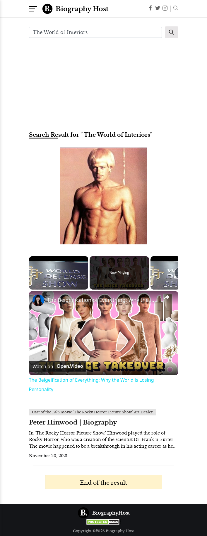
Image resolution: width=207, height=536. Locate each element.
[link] (38, 300)
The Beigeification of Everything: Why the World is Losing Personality (102, 299)
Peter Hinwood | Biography (73, 422)
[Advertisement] (103, 84)
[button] (174, 9)
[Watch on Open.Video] (57, 366)
